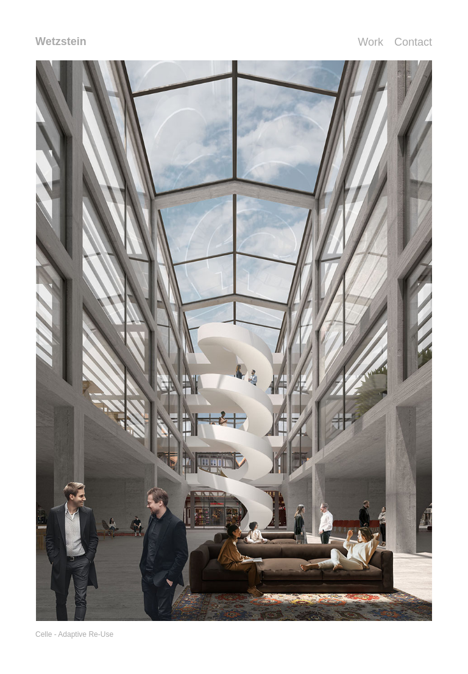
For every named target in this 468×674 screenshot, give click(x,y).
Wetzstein (61, 41)
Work (370, 42)
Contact (413, 42)
